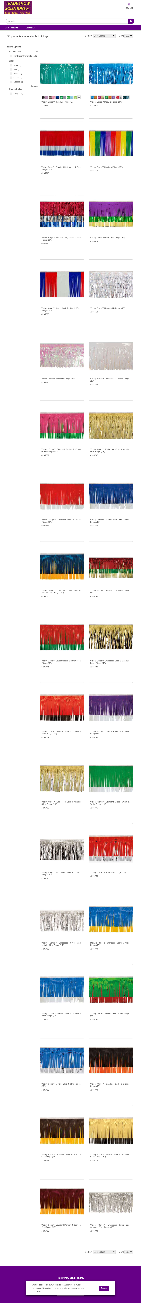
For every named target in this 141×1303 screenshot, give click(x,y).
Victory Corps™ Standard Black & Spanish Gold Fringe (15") (61, 1155)
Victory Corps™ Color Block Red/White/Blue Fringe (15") (61, 309)
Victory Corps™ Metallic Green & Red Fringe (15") (110, 1014)
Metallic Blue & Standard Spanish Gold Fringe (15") (110, 944)
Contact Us (30, 28)
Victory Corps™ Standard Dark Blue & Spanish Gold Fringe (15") (61, 591)
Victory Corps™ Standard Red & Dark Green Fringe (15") (61, 662)
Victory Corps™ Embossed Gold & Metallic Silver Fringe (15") (61, 803)
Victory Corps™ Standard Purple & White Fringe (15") (110, 732)
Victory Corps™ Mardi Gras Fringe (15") (107, 238)
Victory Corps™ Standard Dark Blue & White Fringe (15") (110, 521)
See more (34, 86)
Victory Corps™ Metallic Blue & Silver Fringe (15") (61, 1085)
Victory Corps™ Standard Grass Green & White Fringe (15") (110, 803)
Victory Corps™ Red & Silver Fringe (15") (108, 872)
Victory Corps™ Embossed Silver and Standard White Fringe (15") (110, 1226)
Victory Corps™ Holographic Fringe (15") (107, 308)
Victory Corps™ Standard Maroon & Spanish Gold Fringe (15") (61, 1226)
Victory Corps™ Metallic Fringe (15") (106, 102)
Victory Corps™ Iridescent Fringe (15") (58, 379)
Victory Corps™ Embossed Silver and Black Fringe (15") (61, 873)
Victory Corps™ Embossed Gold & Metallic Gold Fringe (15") (110, 450)
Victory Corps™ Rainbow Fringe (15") (106, 167)
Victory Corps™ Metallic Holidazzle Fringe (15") (110, 591)
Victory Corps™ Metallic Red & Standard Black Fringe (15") (61, 732)
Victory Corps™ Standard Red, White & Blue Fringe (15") (61, 168)
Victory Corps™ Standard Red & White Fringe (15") (61, 521)
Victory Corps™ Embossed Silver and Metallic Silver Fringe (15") (61, 944)
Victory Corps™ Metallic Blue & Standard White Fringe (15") (61, 1014)
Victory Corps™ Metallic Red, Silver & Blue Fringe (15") (61, 239)
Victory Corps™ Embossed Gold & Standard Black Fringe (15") (110, 662)
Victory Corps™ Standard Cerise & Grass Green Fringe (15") (61, 450)
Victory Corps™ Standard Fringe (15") (57, 102)
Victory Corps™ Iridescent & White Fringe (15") (110, 380)
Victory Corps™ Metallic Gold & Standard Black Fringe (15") (110, 1155)
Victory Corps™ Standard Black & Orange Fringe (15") (110, 1085)
